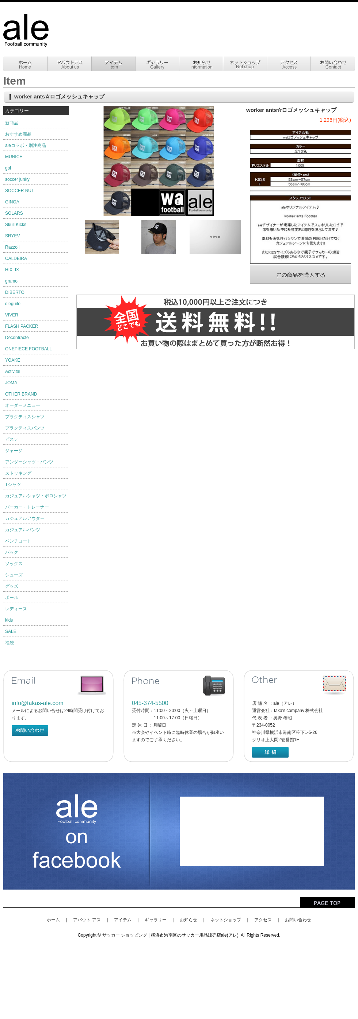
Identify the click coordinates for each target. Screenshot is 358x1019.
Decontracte (17, 337)
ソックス (14, 563)
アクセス (263, 919)
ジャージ (14, 450)
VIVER (11, 315)
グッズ (11, 586)
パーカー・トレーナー (27, 507)
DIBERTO (14, 292)
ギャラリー (156, 919)
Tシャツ (13, 484)
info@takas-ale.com (38, 703)
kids (9, 620)
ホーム (53, 919)
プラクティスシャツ (25, 416)
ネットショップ (225, 919)
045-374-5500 (150, 703)
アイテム (123, 919)
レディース (16, 608)
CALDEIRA (16, 258)
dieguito (12, 303)
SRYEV (12, 235)
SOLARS (14, 213)
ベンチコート (18, 541)
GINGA (12, 202)
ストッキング (18, 473)
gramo (11, 281)
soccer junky (17, 179)
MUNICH (14, 156)
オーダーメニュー (22, 405)
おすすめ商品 (18, 134)
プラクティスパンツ (25, 428)
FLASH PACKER (21, 326)
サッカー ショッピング (124, 935)
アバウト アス (86, 919)
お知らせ (188, 919)
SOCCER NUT (19, 190)
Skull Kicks (15, 224)
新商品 (11, 122)
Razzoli (12, 247)
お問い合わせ (298, 919)
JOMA (11, 382)
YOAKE (12, 360)
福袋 (9, 642)
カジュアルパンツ (22, 529)
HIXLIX (12, 269)
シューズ (14, 574)
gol (8, 168)
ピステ (11, 439)
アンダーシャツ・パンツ (29, 461)
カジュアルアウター (25, 518)
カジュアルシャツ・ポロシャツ (35, 495)
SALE (10, 631)
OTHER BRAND (21, 394)
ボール (11, 597)
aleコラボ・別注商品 (25, 145)
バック (11, 552)
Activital (12, 371)
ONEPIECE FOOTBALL (28, 348)
